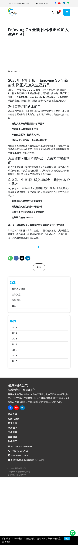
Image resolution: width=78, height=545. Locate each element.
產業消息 (16, 318)
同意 (67, 538)
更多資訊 (6, 542)
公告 (14, 329)
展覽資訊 (16, 324)
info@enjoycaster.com (20, 3)
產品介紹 (12, 438)
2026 (14, 351)
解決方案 (12, 447)
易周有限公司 (20, 492)
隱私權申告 (21, 498)
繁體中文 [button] (40, 3)
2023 (14, 368)
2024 (14, 362)
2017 (14, 385)
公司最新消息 (18, 312)
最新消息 (12, 460)
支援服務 (12, 456)
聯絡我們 (12, 465)
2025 (14, 357)
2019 (14, 379)
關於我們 (12, 451)
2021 (14, 374)
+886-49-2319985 (19, 474)
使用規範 (11, 498)
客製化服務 (13, 442)
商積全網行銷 (24, 495)
